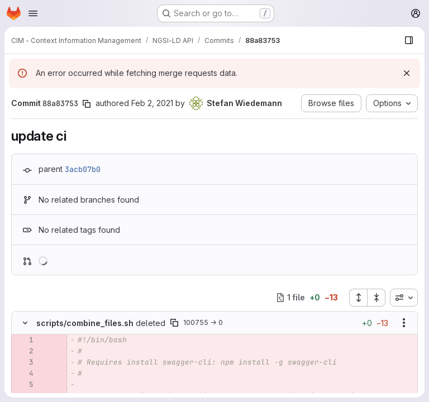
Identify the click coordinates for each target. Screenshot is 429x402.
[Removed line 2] (24, 351)
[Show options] (404, 322)
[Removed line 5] (24, 384)
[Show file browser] (409, 40)
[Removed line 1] (24, 340)
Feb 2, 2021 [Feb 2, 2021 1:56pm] (152, 103)
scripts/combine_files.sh (85, 323)
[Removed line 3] (24, 362)
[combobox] (404, 298)
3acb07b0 (83, 169)
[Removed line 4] (24, 373)
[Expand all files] (358, 298)
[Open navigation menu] (33, 13)
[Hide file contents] (25, 322)
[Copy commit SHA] (86, 104)
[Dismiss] (406, 73)
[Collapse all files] (376, 298)
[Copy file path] (174, 322)
